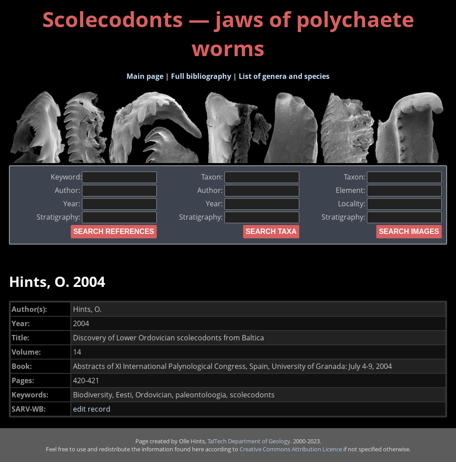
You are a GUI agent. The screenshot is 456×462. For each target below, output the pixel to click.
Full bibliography (201, 76)
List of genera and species (284, 76)
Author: (106, 190)
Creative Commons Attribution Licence (291, 449)
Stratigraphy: (97, 217)
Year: (110, 204)
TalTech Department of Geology (249, 441)
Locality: (390, 204)
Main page (144, 76)
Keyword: (104, 177)
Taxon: (250, 177)
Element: (389, 190)
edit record (91, 409)
